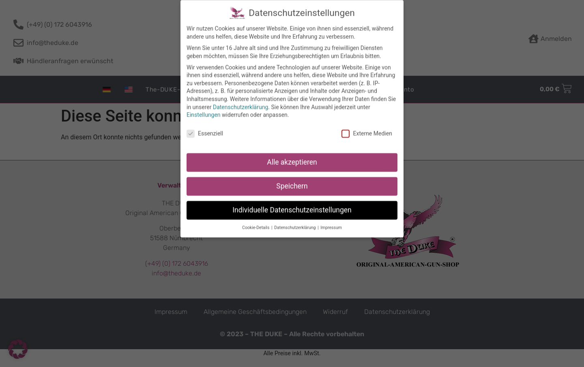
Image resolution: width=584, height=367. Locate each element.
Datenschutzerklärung (240, 101)
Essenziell (205, 128)
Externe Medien (366, 128)
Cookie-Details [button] (256, 221)
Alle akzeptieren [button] (292, 156)
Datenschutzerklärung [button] (295, 221)
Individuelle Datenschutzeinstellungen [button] (291, 204)
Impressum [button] (331, 221)
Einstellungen (204, 109)
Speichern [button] (291, 180)
